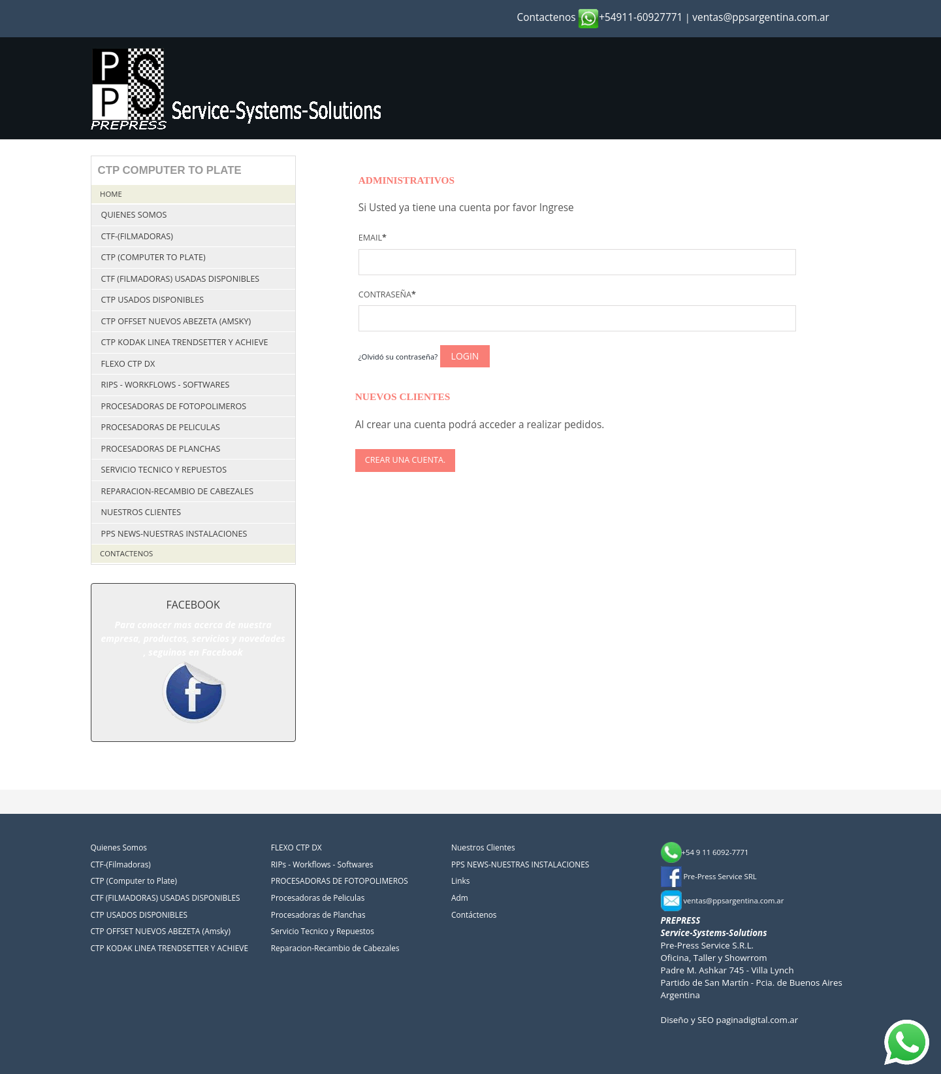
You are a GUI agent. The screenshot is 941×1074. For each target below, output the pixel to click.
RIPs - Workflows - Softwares (165, 384)
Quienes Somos (134, 214)
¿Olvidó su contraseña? (398, 356)
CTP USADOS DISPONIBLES (152, 299)
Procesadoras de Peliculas (160, 427)
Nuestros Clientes (141, 512)
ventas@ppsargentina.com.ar (760, 17)
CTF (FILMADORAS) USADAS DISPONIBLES (180, 278)
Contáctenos (474, 914)
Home (111, 194)
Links (460, 880)
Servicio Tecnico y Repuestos (164, 469)
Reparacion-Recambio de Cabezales (177, 491)
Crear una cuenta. (405, 459)
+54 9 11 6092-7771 (705, 852)
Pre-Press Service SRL (709, 876)
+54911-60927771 (630, 17)
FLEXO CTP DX (128, 363)
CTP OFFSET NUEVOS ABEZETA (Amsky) (176, 321)
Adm (459, 897)
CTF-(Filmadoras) (137, 236)
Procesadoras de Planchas (161, 448)
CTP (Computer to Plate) (153, 257)
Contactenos (546, 17)
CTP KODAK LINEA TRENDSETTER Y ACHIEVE (184, 342)
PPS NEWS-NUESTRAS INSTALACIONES (174, 533)
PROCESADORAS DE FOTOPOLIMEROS (174, 406)
